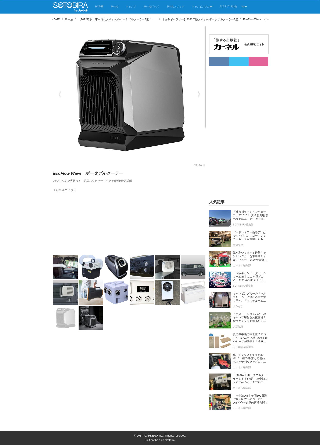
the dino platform (164, 440)
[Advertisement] (129, 224)
